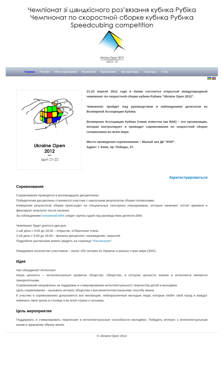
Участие (44, 71)
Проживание (108, 71)
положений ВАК (53, 215)
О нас (164, 71)
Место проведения (65, 71)
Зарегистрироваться (188, 177)
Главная (29, 71)
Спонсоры (150, 71)
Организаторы (130, 71)
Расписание (88, 71)
